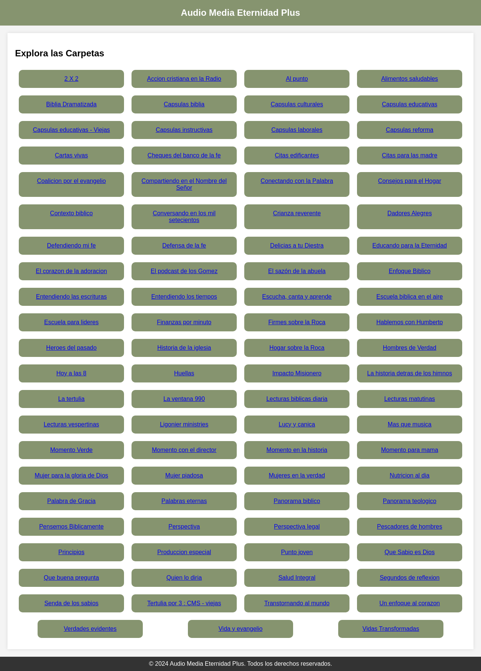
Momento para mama (409, 450)
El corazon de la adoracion (71, 271)
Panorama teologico (409, 501)
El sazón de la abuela (297, 271)
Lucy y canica (297, 424)
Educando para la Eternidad (409, 245)
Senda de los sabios (71, 603)
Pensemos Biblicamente (71, 526)
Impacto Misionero (297, 373)
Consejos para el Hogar (409, 181)
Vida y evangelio (240, 629)
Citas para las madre (409, 155)
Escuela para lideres (71, 322)
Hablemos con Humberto (410, 322)
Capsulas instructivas (184, 130)
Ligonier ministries (184, 424)
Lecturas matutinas (409, 399)
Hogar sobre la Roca (297, 348)
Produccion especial (184, 552)
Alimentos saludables (409, 79)
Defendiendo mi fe (71, 245)
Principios (71, 552)
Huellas (184, 373)
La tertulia (71, 399)
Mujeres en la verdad (297, 475)
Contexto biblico (71, 213)
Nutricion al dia (410, 475)
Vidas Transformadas (391, 629)
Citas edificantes (297, 155)
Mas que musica (410, 424)
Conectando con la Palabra (296, 181)
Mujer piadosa (184, 475)
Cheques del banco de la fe (184, 155)
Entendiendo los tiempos (184, 296)
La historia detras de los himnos (409, 373)
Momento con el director (184, 450)
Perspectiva (184, 526)
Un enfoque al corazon (410, 603)
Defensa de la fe (184, 245)
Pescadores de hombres (409, 526)
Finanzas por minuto (184, 322)
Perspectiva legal (297, 526)
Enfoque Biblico (409, 271)
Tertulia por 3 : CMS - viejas (184, 603)
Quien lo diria (184, 577)
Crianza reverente (297, 213)
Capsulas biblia (184, 104)
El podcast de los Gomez (184, 271)
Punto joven (297, 552)
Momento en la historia (296, 450)
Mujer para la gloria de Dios (71, 475)
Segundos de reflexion (409, 577)
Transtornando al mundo (297, 603)
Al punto (297, 79)
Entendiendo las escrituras (71, 296)
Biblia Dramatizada (71, 104)
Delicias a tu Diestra (297, 245)
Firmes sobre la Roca (296, 322)
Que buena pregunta (71, 577)
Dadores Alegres (409, 213)
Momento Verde (71, 450)
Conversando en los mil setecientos (184, 216)
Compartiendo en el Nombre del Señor (184, 184)
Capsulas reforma (409, 130)
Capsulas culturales (297, 104)
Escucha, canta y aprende (296, 296)
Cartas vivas (71, 155)
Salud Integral (297, 577)
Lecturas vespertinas (71, 424)
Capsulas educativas (409, 104)
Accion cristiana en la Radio (184, 79)
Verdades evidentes (90, 629)
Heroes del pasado (71, 348)
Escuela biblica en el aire (410, 296)
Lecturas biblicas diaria (297, 399)
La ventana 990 (184, 399)
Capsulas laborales (296, 130)
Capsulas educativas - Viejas (71, 130)
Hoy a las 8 (71, 373)
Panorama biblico (297, 501)
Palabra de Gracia (71, 501)
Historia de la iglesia (184, 348)
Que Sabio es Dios (409, 552)
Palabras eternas (184, 501)
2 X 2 (71, 79)
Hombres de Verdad (409, 348)
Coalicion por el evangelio (71, 181)
